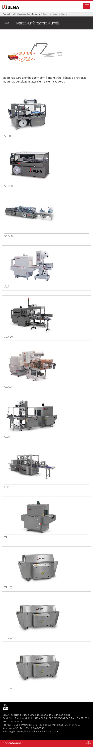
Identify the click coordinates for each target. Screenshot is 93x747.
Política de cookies (49, 731)
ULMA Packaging (61, 714)
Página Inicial (8, 13)
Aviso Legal (8, 731)
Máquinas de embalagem (28, 13)
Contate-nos (12, 743)
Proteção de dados (27, 731)
